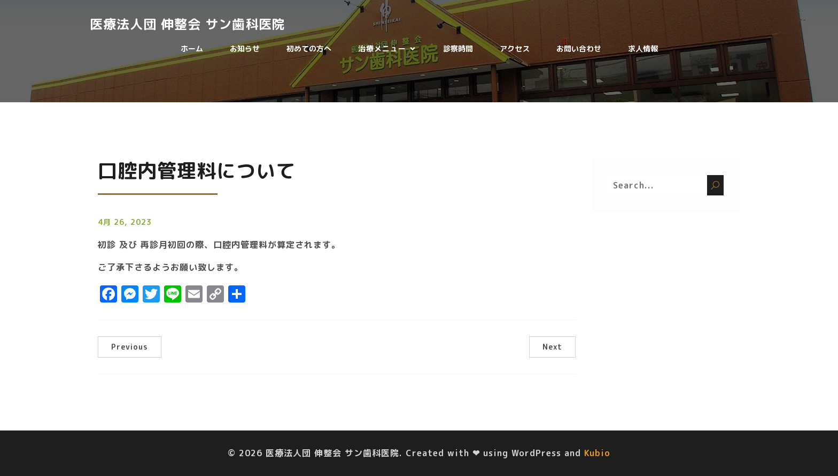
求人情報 (643, 48)
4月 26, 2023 (125, 222)
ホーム (192, 48)
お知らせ (245, 48)
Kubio (597, 453)
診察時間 (458, 48)
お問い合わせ (578, 48)
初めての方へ (308, 48)
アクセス (515, 48)
